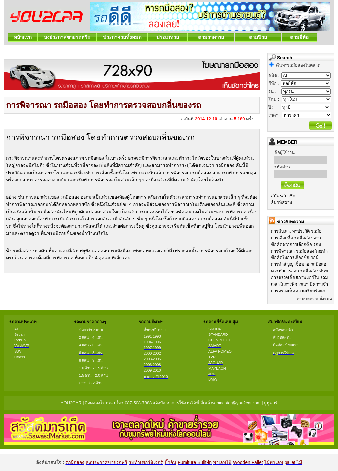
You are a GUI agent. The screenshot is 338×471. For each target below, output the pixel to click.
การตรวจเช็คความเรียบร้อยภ (298, 290)
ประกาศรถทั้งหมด (122, 37)
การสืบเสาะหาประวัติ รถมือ (296, 231)
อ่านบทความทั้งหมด (314, 299)
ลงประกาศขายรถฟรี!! (67, 37)
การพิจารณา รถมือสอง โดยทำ (299, 251)
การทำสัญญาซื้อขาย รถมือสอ (298, 264)
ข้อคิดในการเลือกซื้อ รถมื (295, 257)
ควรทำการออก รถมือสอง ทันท (299, 270)
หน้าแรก (23, 37)
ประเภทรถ (168, 37)
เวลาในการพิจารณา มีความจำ (299, 284)
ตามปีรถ (258, 37)
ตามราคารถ (211, 37)
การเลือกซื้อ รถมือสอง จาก (296, 237)
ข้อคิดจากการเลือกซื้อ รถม (296, 244)
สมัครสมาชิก (283, 195)
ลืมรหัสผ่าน (281, 202)
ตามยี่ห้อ (299, 37)
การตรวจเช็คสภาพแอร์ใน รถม (299, 277)
